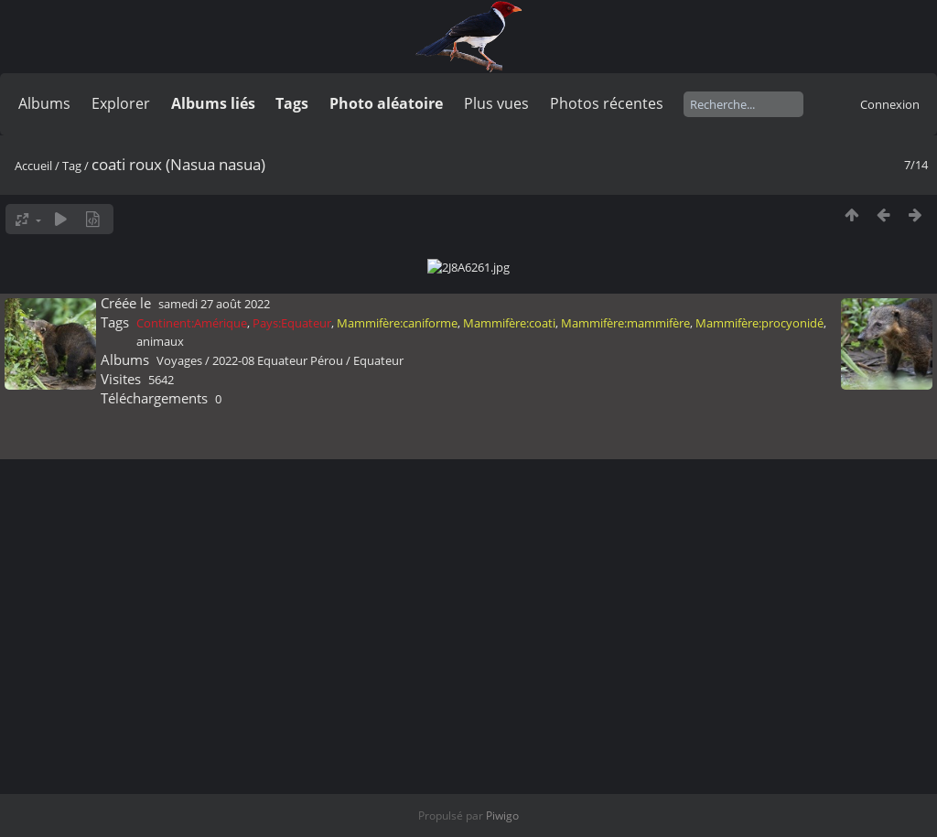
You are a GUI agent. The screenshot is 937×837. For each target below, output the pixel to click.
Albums (44, 103)
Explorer (121, 103)
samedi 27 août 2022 (214, 769)
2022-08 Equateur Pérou (277, 826)
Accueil (33, 165)
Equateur (378, 826)
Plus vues (496, 103)
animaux (160, 807)
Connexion (890, 104)
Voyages (179, 826)
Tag (71, 165)
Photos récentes (606, 103)
